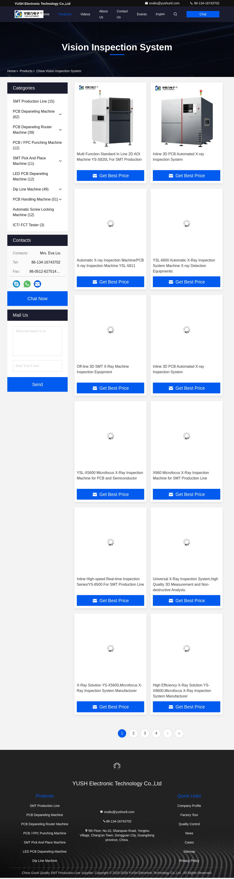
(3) (28, 225)
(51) (35, 199)
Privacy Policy (189, 862)
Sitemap (189, 853)
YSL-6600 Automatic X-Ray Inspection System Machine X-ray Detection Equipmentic (184, 266)
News (189, 834)
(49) (31, 189)
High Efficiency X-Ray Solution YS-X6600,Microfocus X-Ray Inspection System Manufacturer (182, 691)
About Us (100, 14)
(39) (32, 129)
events (139, 14)
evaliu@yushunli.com (162, 3)
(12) (37, 145)
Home (42, 14)
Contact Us (119, 14)
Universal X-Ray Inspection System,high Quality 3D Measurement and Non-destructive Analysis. (185, 585)
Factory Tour (189, 816)
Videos (82, 14)
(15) (33, 101)
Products (62, 14)
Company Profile (189, 807)
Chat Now (37, 298)
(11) (29, 161)
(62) (34, 114)
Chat (202, 14)
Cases (189, 843)
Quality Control (189, 825)
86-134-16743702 (204, 3)
